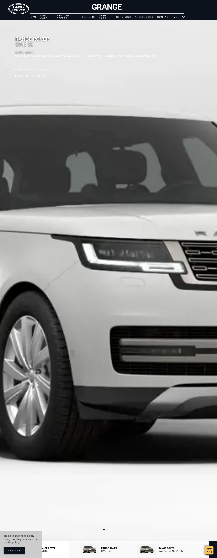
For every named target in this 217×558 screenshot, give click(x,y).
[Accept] (14, 550)
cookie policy (11, 542)
